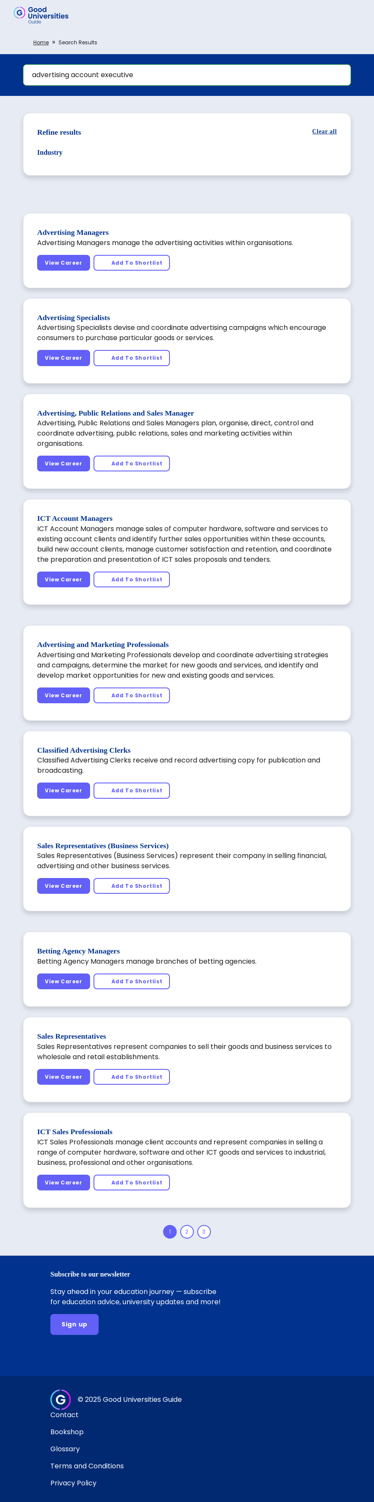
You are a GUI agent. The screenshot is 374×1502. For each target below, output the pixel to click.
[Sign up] (74, 1324)
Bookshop (67, 1432)
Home (41, 42)
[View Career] (63, 263)
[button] (355, 15)
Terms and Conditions (87, 1466)
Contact (64, 1415)
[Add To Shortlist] (132, 263)
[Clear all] (324, 131)
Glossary (65, 1449)
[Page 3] (204, 1232)
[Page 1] (170, 1232)
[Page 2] (187, 1232)
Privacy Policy (73, 1483)
